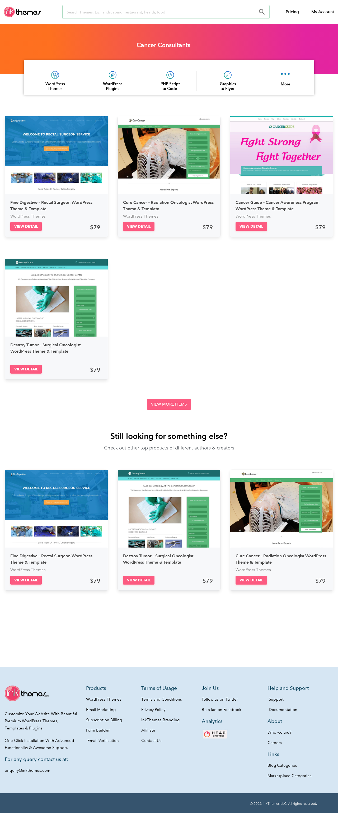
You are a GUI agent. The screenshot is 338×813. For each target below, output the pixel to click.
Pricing (292, 11)
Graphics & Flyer (228, 86)
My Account (322, 11)
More (285, 83)
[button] (26, 226)
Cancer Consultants (163, 45)
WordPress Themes (55, 86)
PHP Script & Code (170, 86)
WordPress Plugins (113, 86)
